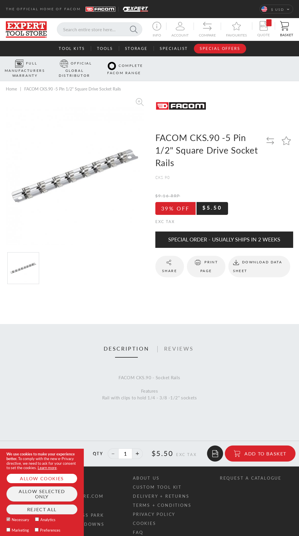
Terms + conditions (162, 496)
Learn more (47, 467)
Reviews (179, 340)
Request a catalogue (250, 469)
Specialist (174, 48)
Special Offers (220, 48)
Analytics (47, 519)
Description (127, 340)
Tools (105, 48)
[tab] (126, 340)
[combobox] (99, 29)
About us (146, 469)
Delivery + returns (161, 487)
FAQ (138, 523)
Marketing (20, 530)
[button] (276, 9)
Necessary (20, 519)
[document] (41, 492)
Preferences (50, 530)
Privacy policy (154, 505)
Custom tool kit (157, 478)
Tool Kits (72, 48)
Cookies (144, 514)
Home (11, 79)
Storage (136, 48)
